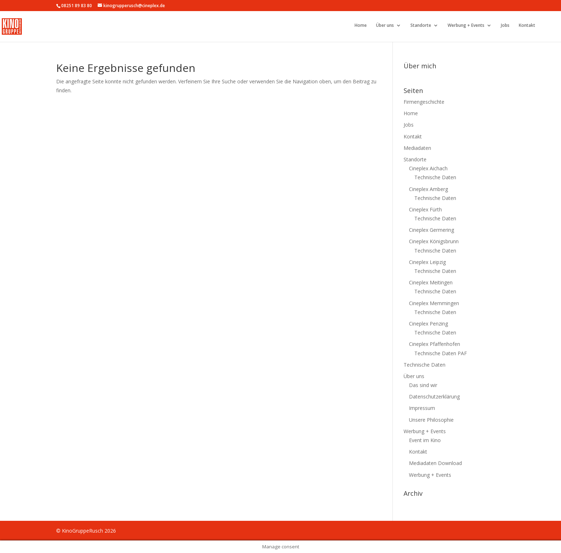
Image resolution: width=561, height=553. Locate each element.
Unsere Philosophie (431, 419)
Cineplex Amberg (428, 189)
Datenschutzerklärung (434, 396)
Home (361, 25)
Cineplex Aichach (428, 168)
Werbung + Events (466, 25)
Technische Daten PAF (440, 353)
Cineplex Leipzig (427, 262)
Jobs (505, 25)
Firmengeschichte (424, 101)
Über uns (385, 25)
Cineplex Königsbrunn (434, 241)
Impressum (422, 408)
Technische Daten (435, 177)
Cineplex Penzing (428, 323)
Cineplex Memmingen (434, 303)
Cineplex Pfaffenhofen (434, 344)
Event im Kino (425, 440)
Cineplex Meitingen (431, 282)
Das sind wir (423, 385)
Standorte (420, 25)
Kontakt (527, 25)
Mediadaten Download (435, 463)
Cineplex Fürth (425, 209)
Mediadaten (417, 148)
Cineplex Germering (431, 229)
